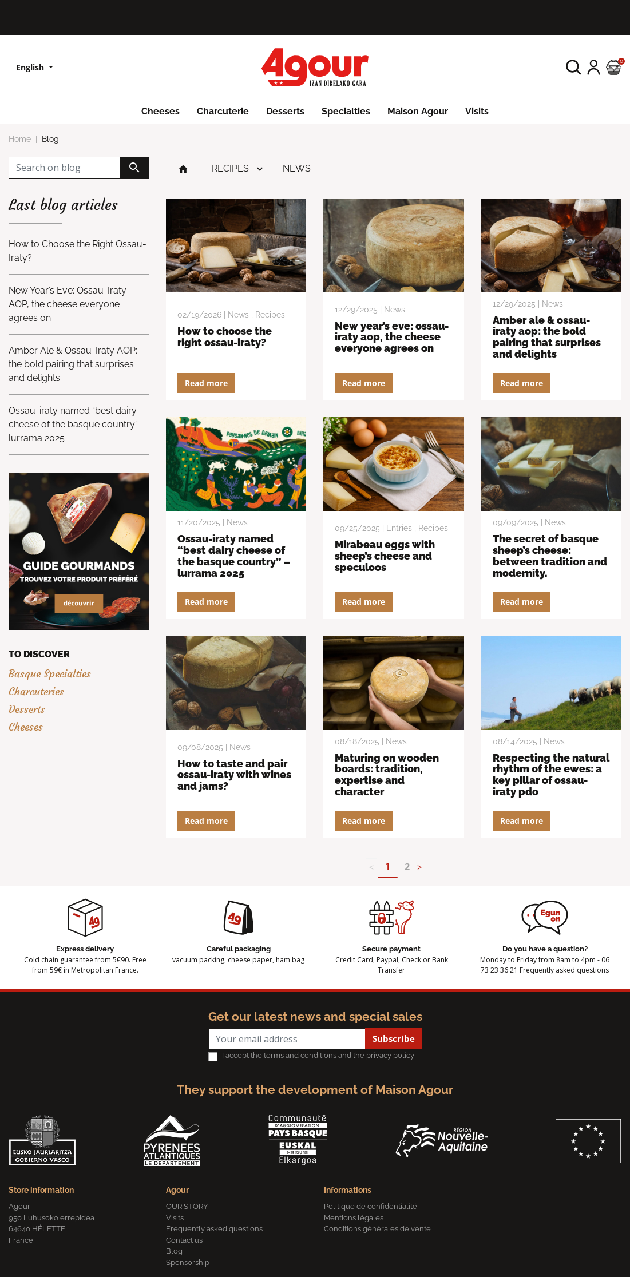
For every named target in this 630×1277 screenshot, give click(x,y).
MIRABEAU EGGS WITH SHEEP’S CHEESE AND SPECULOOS (385, 555)
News (297, 168)
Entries (399, 528)
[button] (573, 67)
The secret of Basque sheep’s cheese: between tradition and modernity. (550, 555)
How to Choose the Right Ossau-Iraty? (224, 336)
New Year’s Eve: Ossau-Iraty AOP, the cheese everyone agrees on (392, 337)
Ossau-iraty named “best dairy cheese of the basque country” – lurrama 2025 (233, 555)
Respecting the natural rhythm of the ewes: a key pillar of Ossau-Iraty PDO (551, 775)
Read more (206, 383)
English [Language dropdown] (31, 67)
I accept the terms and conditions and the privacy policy (318, 1055)
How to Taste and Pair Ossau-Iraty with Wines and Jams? (234, 775)
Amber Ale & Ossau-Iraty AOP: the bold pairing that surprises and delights (547, 337)
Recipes (230, 168)
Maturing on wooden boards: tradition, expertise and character (387, 775)
